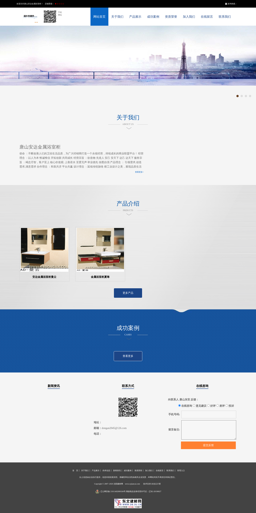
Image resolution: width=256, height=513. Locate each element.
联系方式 (128, 386)
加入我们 (189, 16)
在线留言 (207, 16)
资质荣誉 (171, 16)
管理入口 (181, 470)
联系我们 (225, 16)
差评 (220, 405)
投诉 (230, 405)
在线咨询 (202, 386)
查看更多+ (139, 172)
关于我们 (117, 16)
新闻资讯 (54, 386)
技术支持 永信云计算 (152, 484)
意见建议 (200, 405)
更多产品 (128, 292)
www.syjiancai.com (132, 484)
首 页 (75, 470)
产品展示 (135, 16)
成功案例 (153, 16)
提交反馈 (208, 445)
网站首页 (99, 16)
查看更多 (128, 356)
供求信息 (106, 470)
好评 (211, 405)
